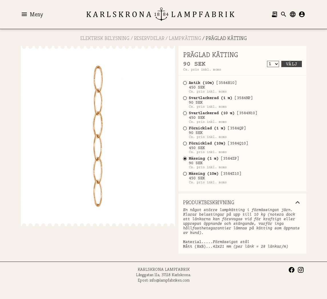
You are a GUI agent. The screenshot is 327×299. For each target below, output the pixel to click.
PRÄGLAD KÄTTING (226, 38)
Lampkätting (185, 38)
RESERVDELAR (149, 38)
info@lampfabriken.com (170, 280)
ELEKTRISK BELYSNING (104, 38)
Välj (291, 64)
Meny (32, 14)
